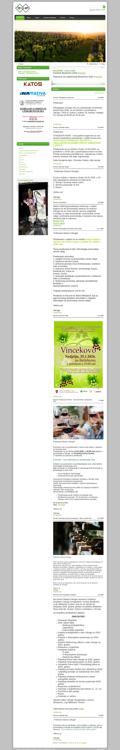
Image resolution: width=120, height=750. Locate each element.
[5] (78, 742)
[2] (71, 742)
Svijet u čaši (22, 164)
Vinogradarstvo (23, 155)
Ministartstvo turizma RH (26, 171)
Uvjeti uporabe (101, 749)
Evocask (61, 505)
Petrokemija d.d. (23, 167)
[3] (73, 742)
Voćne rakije (59, 223)
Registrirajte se (93, 64)
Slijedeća (84, 742)
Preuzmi (81, 73)
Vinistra (21, 162)
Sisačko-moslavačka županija (27, 153)
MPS (20, 157)
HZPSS (21, 160)
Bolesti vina (58, 221)
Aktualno (101, 93)
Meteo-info (22, 174)
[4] (75, 742)
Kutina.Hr (21, 148)
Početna (21, 64)
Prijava (103, 64)
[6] (80, 742)
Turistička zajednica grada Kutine (28, 150)
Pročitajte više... (57, 124)
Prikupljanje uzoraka (29, 71)
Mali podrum (22, 169)
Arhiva (96, 93)
